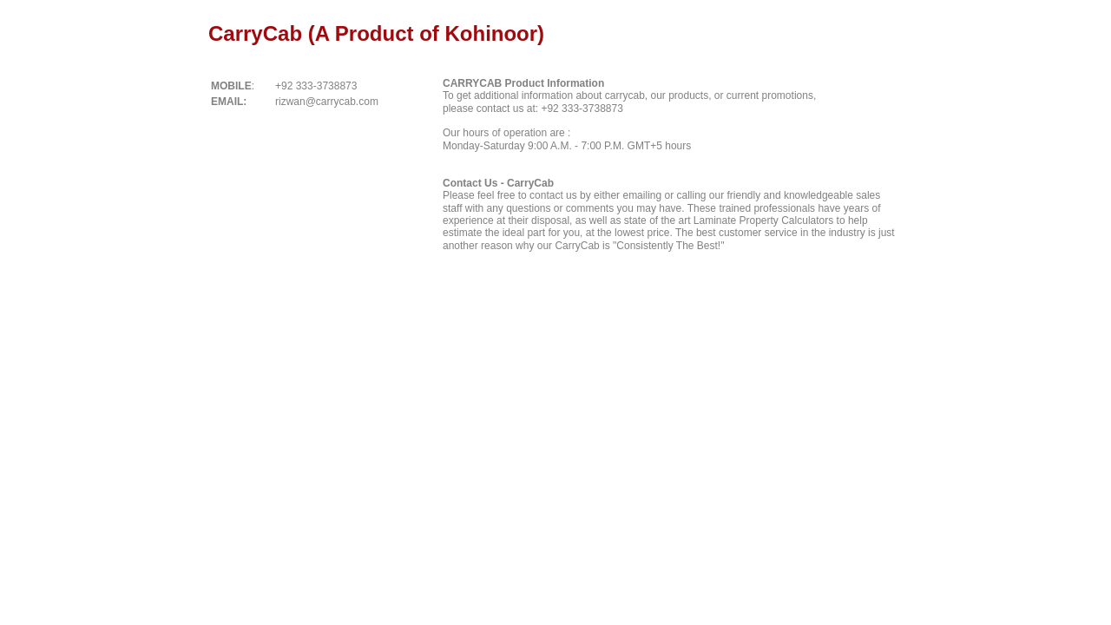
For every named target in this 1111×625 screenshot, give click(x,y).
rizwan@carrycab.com (326, 101)
